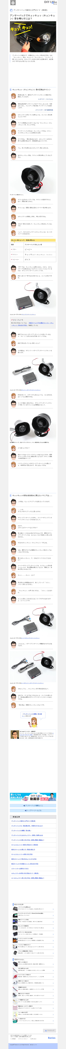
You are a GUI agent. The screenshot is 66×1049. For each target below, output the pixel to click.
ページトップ (50, 1030)
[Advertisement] (33, 74)
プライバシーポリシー (23, 1038)
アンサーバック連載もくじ (33, 806)
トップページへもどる (33, 810)
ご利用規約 (13, 1038)
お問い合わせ (33, 1038)
